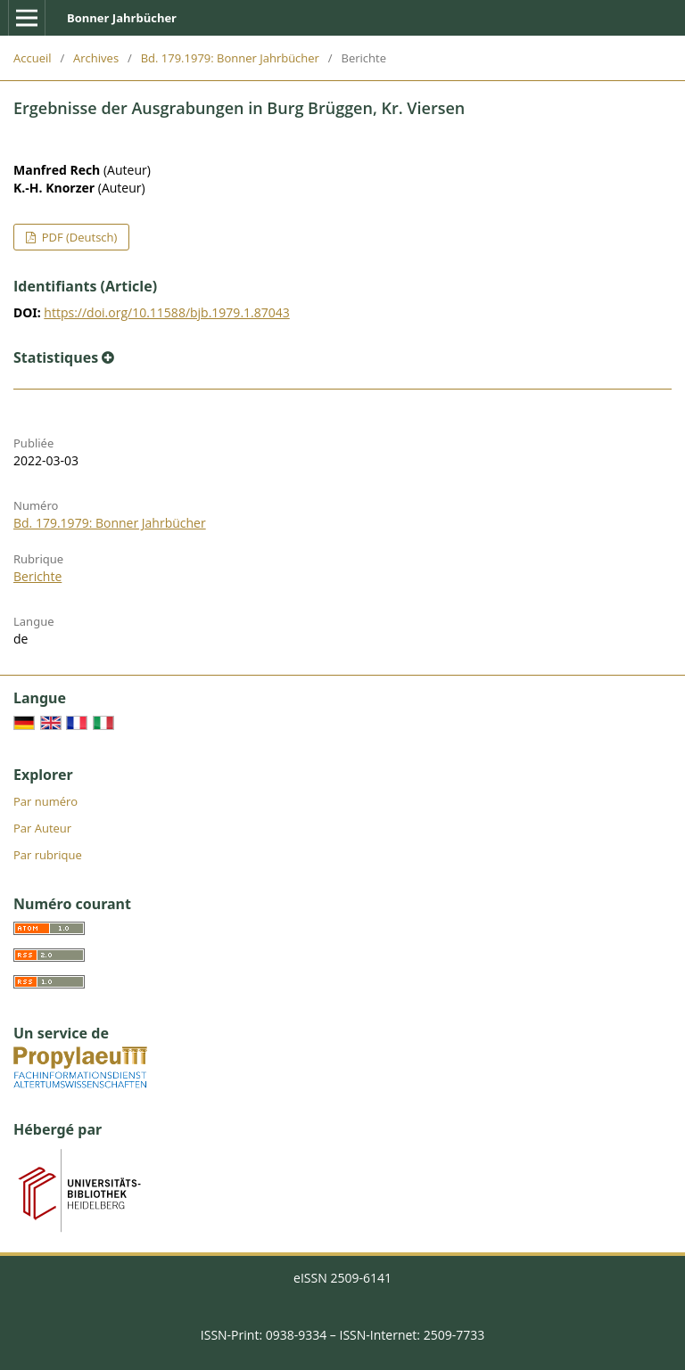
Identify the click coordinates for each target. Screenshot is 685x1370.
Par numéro (45, 801)
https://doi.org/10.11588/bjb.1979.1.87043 (166, 312)
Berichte (37, 576)
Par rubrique (47, 855)
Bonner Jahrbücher (122, 18)
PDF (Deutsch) (77, 237)
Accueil (32, 58)
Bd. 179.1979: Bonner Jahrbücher (230, 58)
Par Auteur (42, 828)
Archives (96, 58)
